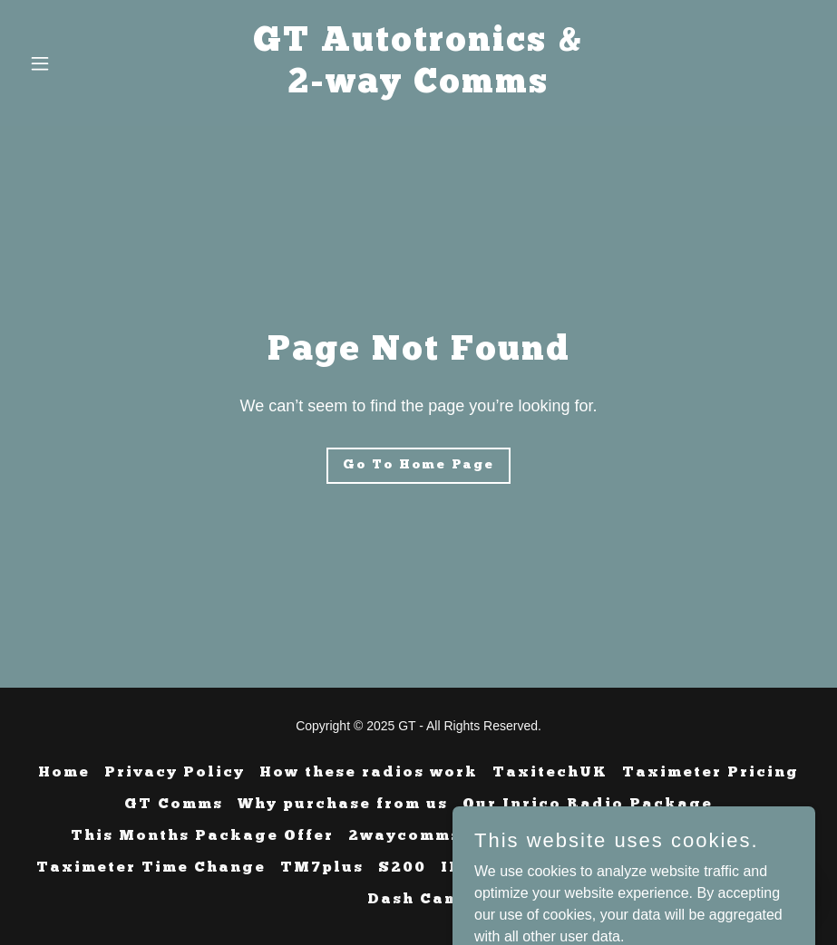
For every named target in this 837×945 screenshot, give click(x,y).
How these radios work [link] (368, 773)
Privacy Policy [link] (174, 773)
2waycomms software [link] (449, 836)
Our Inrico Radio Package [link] (587, 804)
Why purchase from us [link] (343, 804)
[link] (418, 87)
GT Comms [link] (173, 804)
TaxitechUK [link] (550, 773)
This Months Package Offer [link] (202, 836)
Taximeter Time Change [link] (151, 868)
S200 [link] (402, 868)
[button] (81, 63)
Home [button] (64, 773)
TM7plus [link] (322, 868)
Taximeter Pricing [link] (710, 773)
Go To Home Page (418, 465)
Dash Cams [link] (418, 899)
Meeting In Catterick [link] (665, 836)
